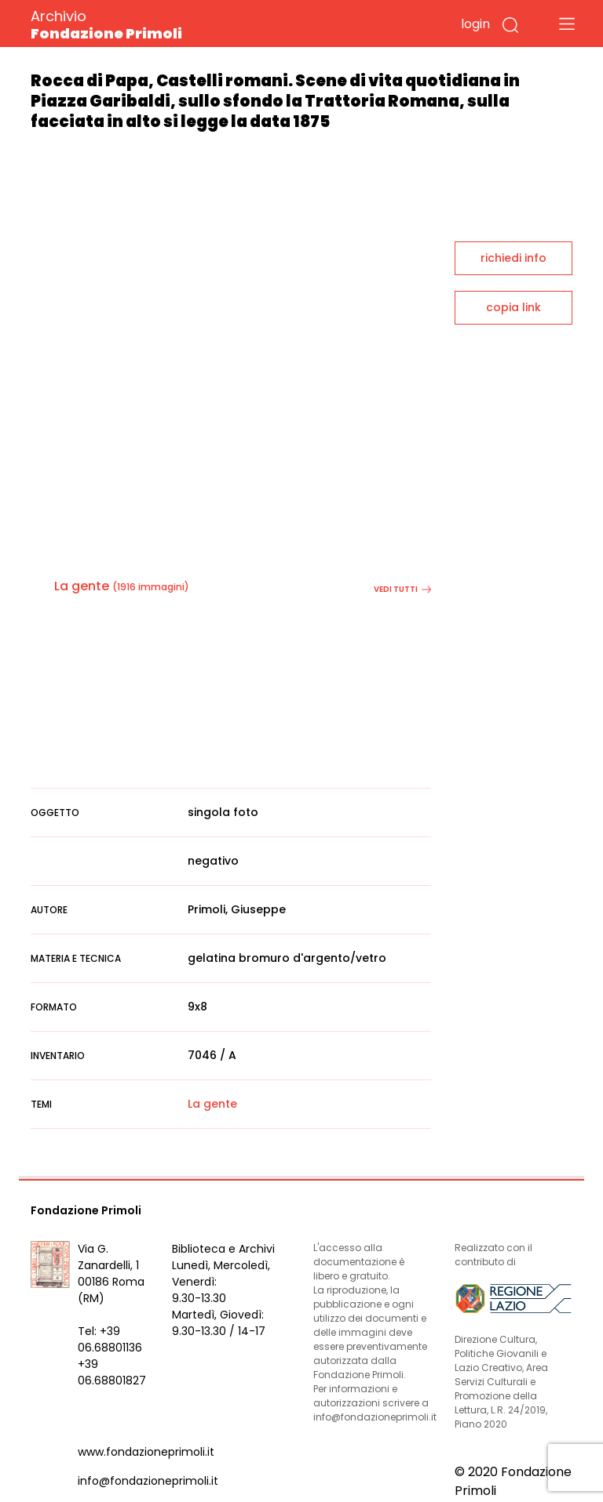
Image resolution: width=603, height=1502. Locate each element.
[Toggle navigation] (567, 23)
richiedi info (513, 258)
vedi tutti (402, 589)
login (475, 24)
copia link (513, 307)
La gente (81, 586)
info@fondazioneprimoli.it (148, 1481)
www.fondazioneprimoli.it (146, 1452)
